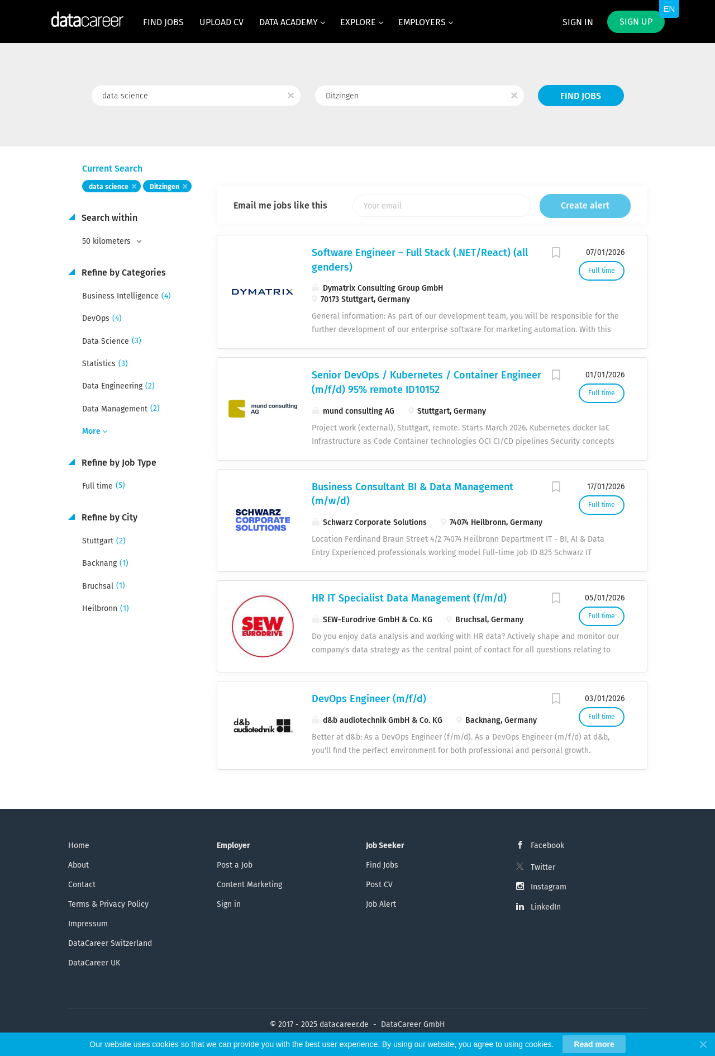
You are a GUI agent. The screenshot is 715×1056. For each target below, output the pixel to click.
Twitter (543, 867)
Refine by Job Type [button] (117, 462)
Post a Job (234, 865)
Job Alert (381, 904)
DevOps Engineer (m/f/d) (369, 699)
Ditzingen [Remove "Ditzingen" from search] (164, 187)
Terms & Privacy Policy (108, 904)
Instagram (548, 887)
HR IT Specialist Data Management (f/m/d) (409, 598)
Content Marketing (249, 884)
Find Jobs (580, 96)
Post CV (379, 884)
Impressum (88, 924)
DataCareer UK (94, 963)
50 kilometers (107, 241)
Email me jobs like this (280, 205)
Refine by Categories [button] (122, 272)
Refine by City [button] (108, 517)
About (78, 865)
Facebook (547, 845)
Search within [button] (108, 217)
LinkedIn (546, 907)
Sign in (578, 22)
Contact (82, 884)
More (91, 431)
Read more (594, 1044)
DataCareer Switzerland (110, 943)
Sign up (635, 21)
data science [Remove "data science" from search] (108, 187)
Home (78, 845)
